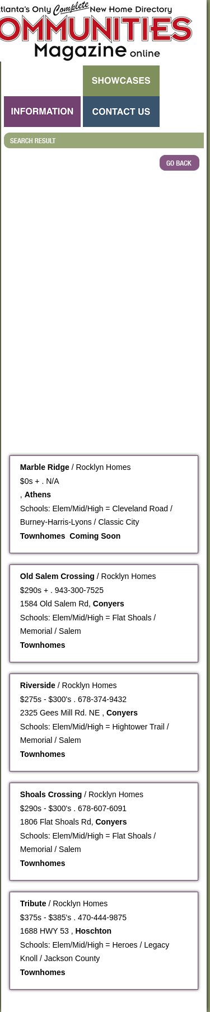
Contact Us (121, 111)
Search (42, 80)
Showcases (121, 80)
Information (42, 111)
